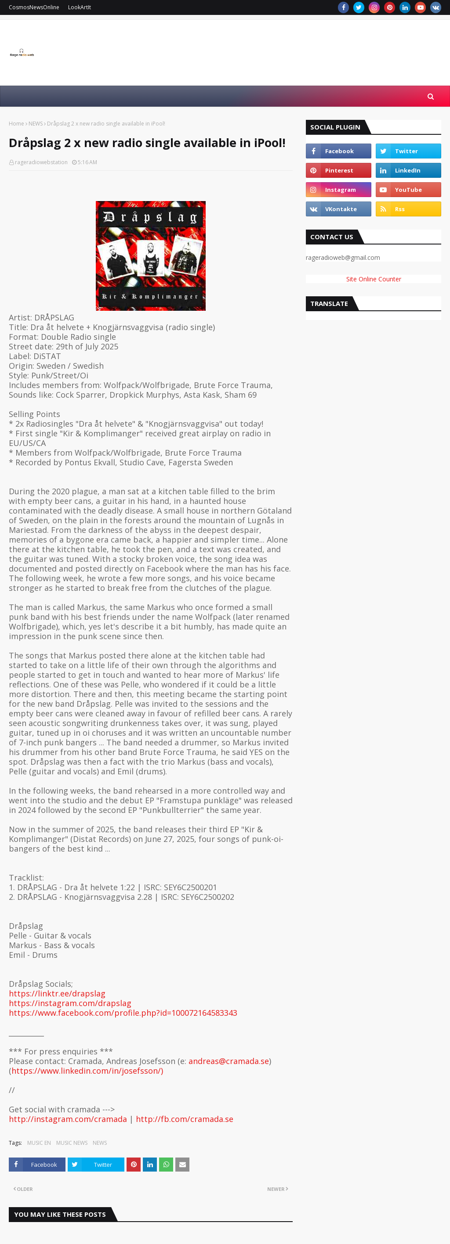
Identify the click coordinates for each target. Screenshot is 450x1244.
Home (16, 123)
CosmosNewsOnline (34, 7)
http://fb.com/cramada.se (184, 1119)
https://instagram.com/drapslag (70, 1003)
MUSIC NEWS (71, 1143)
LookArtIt (79, 7)
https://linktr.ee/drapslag (57, 993)
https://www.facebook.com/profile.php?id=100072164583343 (123, 1012)
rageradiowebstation (41, 162)
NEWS (36, 123)
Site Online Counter (373, 279)
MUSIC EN (39, 1143)
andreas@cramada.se (229, 1061)
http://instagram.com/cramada (68, 1119)
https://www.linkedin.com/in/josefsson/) (87, 1070)
